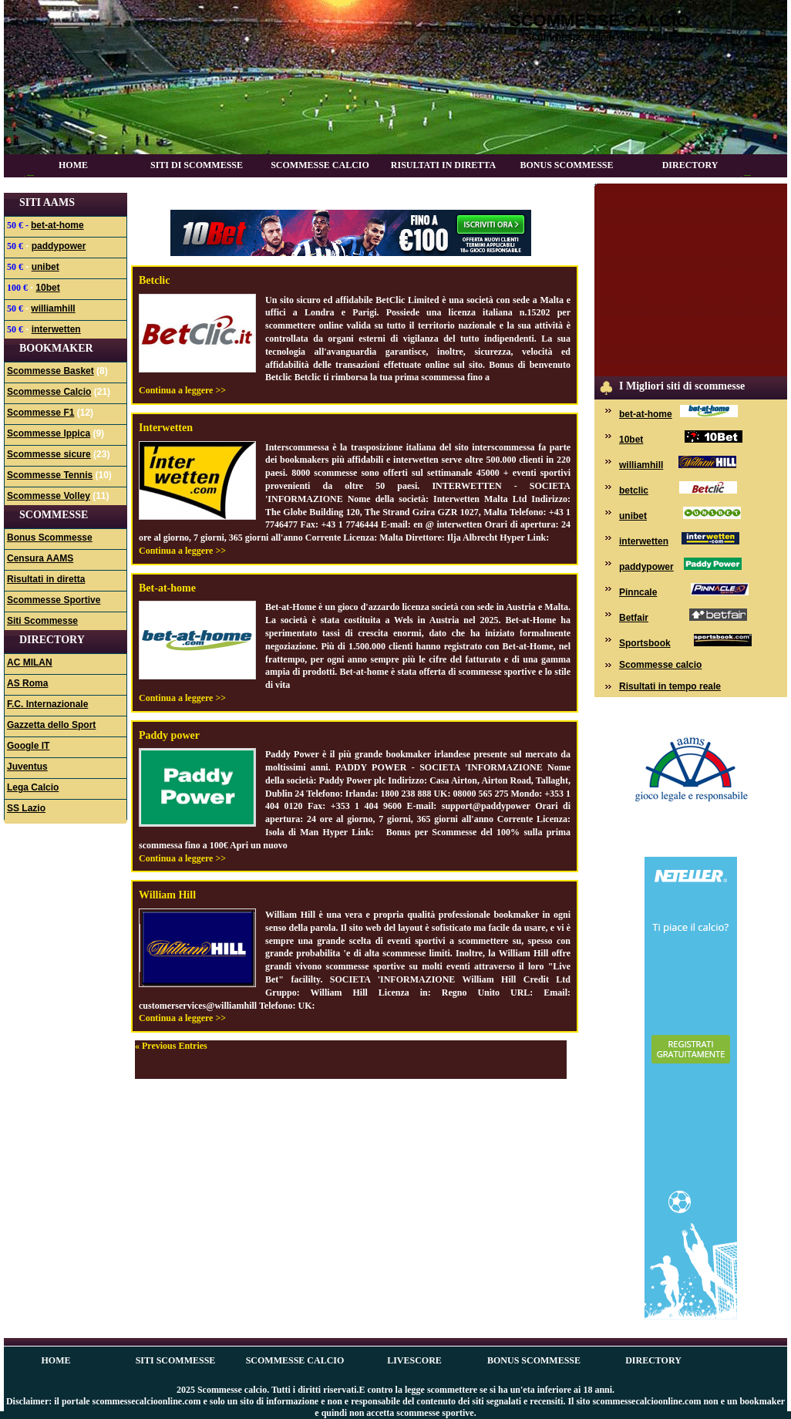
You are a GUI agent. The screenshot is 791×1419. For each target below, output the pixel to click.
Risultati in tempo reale (670, 686)
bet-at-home (57, 225)
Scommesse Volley (48, 495)
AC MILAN (29, 662)
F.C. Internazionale (47, 704)
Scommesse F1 (40, 412)
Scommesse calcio (599, 20)
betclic (633, 490)
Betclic (154, 280)
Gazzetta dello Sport (51, 725)
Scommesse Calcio (320, 165)
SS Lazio (26, 808)
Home (73, 165)
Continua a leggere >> (182, 390)
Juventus (27, 766)
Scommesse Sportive (53, 600)
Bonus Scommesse (566, 165)
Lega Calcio (33, 787)
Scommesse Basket (50, 371)
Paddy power (169, 735)
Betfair (633, 617)
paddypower (59, 246)
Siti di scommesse (196, 165)
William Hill (167, 895)
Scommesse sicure (49, 454)
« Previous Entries (171, 1045)
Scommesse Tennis (50, 475)
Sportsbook (645, 643)
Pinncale (638, 592)
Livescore (414, 1360)
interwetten (56, 329)
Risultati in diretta (443, 165)
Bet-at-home (167, 588)
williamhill (53, 308)
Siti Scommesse (42, 620)
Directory (690, 165)
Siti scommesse (176, 1360)
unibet (45, 266)
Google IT (28, 745)
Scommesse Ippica (48, 433)
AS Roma (27, 683)
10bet (47, 287)
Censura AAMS (40, 558)
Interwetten (166, 427)
